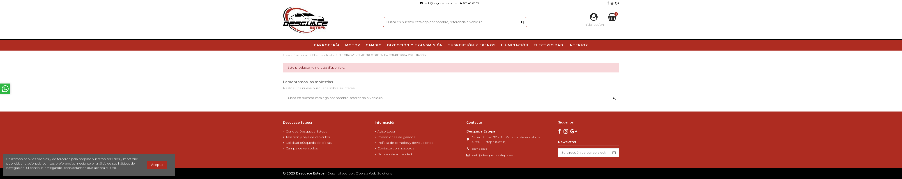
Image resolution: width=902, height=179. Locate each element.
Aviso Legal (386, 131)
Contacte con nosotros (395, 148)
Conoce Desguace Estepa (306, 131)
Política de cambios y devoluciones (405, 143)
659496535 (479, 148)
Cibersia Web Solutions (374, 173)
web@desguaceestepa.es (492, 155)
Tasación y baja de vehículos (308, 137)
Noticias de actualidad (394, 154)
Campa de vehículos (302, 148)
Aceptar (157, 165)
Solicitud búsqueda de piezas (308, 143)
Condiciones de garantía (396, 137)
